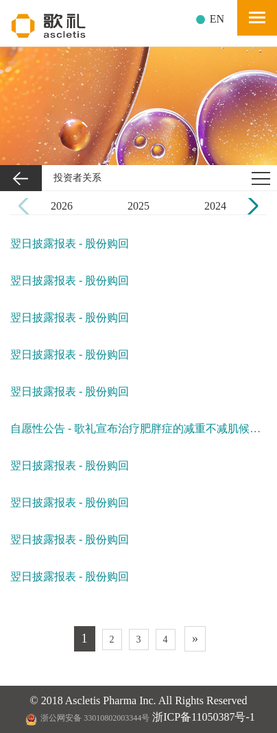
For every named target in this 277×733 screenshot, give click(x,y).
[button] (250, 206)
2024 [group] (215, 206)
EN (217, 19)
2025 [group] (138, 206)
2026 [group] (62, 206)
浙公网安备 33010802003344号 (87, 718)
